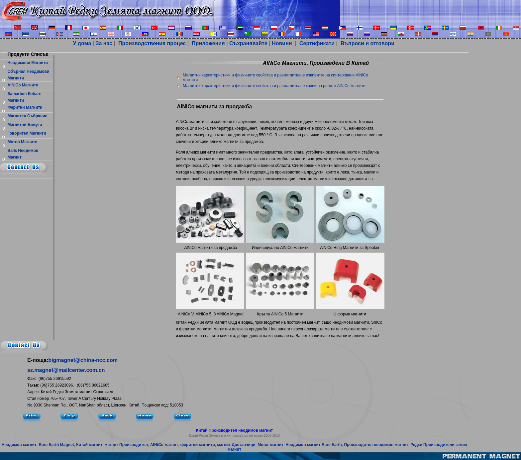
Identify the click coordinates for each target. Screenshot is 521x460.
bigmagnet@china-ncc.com (83, 360)
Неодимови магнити (28, 62)
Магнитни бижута (25, 124)
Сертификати (316, 43)
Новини (282, 43)
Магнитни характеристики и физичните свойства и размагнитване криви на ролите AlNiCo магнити (274, 85)
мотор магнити (23, 142)
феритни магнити (25, 107)
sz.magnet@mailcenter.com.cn (66, 370)
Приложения (208, 43)
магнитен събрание (28, 116)
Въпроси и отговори (366, 43)
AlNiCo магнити (23, 85)
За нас (103, 43)
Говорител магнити (27, 133)
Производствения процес (151, 43)
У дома (82, 43)
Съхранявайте (248, 43)
